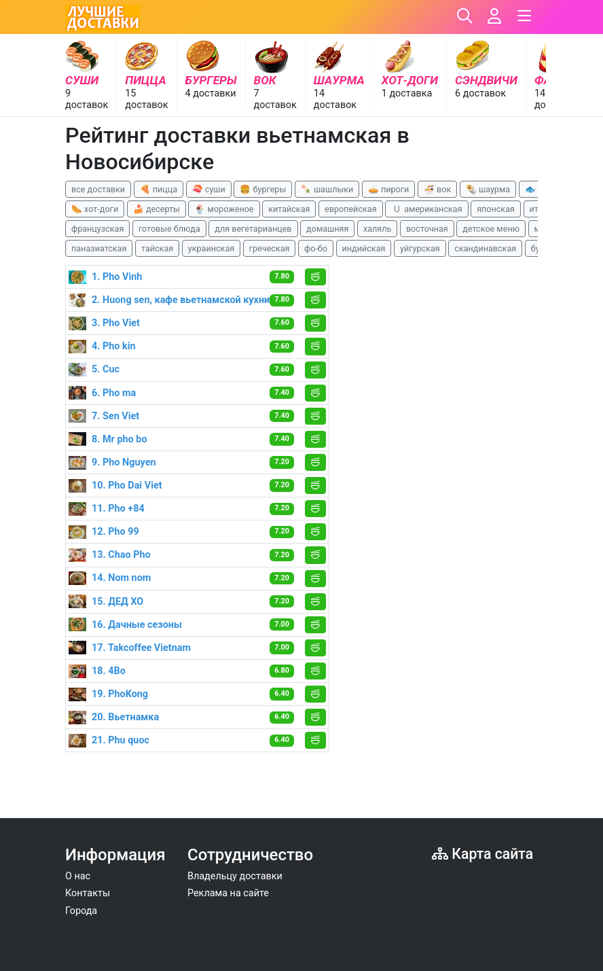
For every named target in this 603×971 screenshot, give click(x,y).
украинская (211, 248)
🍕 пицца (158, 189)
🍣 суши (208, 189)
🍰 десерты (156, 209)
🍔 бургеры (263, 189)
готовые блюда (169, 229)
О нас (77, 876)
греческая (269, 248)
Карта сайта (482, 853)
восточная (427, 229)
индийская (364, 248)
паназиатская (98, 248)
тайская (157, 248)
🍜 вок (437, 189)
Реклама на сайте (228, 893)
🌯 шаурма (488, 189)
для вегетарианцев (253, 229)
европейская (351, 209)
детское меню (490, 229)
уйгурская (420, 248)
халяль (377, 229)
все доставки (98, 189)
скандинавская (485, 248)
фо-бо (315, 248)
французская (97, 229)
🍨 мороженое (223, 209)
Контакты (87, 893)
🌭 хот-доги (94, 209)
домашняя (327, 229)
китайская (289, 209)
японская (496, 209)
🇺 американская (426, 209)
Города (81, 911)
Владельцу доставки (234, 876)
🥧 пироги (388, 189)
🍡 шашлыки (327, 189)
